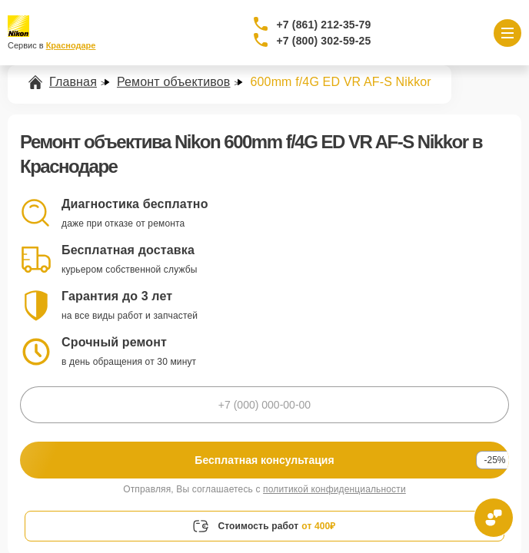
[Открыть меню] (507, 33)
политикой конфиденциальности (334, 489)
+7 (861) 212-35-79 (324, 24)
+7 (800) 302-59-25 (324, 41)
